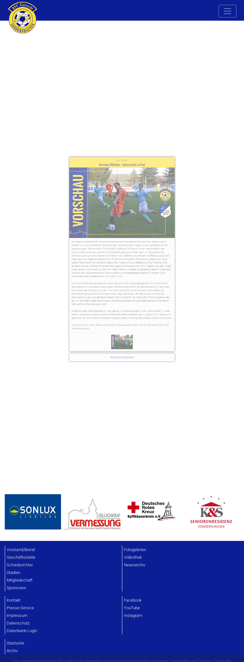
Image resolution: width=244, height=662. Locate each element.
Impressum (17, 615)
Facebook (132, 600)
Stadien (13, 572)
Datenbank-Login (22, 630)
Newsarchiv (134, 565)
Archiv (12, 650)
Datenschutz (18, 623)
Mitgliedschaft (19, 580)
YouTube (132, 607)
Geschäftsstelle (21, 557)
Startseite (15, 643)
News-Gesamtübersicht (122, 329)
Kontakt (13, 600)
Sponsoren (16, 587)
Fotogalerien (135, 549)
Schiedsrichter (20, 565)
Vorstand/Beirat (21, 549)
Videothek (133, 557)
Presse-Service (20, 607)
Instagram (133, 615)
